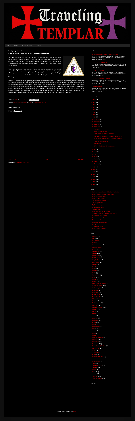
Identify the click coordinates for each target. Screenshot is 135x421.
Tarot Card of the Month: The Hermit (104, 133)
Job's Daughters (96, 288)
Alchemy (94, 236)
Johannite (95, 290)
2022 (94, 107)
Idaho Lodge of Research (99, 283)
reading (94, 331)
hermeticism (95, 275)
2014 (94, 174)
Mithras (94, 313)
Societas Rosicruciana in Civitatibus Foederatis (105, 192)
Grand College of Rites (98, 198)
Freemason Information (98, 218)
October (96, 124)
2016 (94, 169)
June (95, 151)
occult (94, 316)
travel (39, 102)
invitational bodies (97, 286)
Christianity (95, 255)
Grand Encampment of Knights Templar (103, 194)
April (95, 156)
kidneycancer (96, 294)
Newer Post (12, 159)
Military (94, 311)
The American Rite (27, 45)
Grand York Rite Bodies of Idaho (101, 211)
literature (94, 301)
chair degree (95, 251)
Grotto (94, 273)
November (97, 121)
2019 (94, 114)
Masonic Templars (17, 102)
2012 (94, 179)
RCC (93, 329)
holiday (94, 279)
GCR (93, 268)
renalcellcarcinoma (97, 337)
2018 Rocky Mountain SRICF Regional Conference (108, 138)
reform (94, 333)
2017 (94, 167)
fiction (94, 266)
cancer (94, 243)
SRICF (94, 354)
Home (9, 45)
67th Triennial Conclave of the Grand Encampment (108, 136)
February (97, 161)
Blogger (75, 411)
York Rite (44, 102)
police (94, 324)
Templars (35, 102)
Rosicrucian (95, 341)
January (96, 164)
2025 (94, 100)
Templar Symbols (97, 86)
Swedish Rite (96, 361)
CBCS (94, 249)
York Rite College (97, 378)
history (94, 277)
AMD (93, 238)
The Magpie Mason (97, 203)
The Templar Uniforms (98, 70)
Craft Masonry (96, 258)
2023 (94, 104)
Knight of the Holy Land (100, 131)
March (96, 159)
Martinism (95, 305)
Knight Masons (96, 296)
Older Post (81, 159)
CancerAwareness (97, 245)
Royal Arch (95, 344)
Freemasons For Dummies (99, 215)
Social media (96, 352)
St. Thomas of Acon (97, 226)
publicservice (96, 326)
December (97, 119)
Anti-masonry (96, 240)
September (97, 126)
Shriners (94, 350)
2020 (94, 112)
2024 (94, 102)
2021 (94, 109)
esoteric (94, 264)
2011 (94, 182)
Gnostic (94, 270)
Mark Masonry (96, 303)
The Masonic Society (98, 220)
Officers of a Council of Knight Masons (104, 146)
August (96, 129)
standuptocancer (97, 359)
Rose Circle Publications (99, 196)
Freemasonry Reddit (98, 207)
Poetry (94, 322)
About (16, 45)
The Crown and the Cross (99, 62)
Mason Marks (97, 143)
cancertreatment (96, 247)
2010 (94, 184)
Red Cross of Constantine (99, 222)
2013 (94, 177)
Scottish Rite (95, 348)
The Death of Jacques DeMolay (101, 78)
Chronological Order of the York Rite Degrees (105, 54)
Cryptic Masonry (96, 260)
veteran (94, 374)
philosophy (95, 320)
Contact (38, 45)
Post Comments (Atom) (22, 162)
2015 (94, 172)
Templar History (96, 209)
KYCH (94, 298)
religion (94, 335)
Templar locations (97, 365)
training (94, 369)
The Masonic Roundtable (99, 200)
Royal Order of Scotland (99, 228)
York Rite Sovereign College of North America (105, 213)
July (95, 149)
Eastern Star (95, 262)
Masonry (25, 102)
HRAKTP (94, 224)
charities (94, 253)
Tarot (93, 363)
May (95, 154)
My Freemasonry (97, 205)
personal (30, 102)
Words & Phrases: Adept (101, 141)
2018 (94, 117)
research (94, 339)
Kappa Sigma (96, 292)
